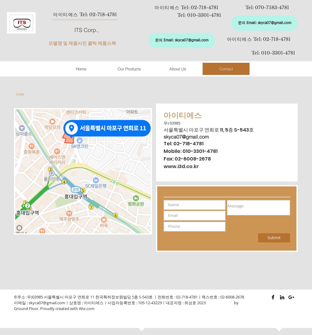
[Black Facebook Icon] (273, 297)
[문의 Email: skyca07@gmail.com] (264, 23)
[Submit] (274, 237)
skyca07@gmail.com (186, 137)
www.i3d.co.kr (181, 166)
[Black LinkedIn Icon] (282, 297)
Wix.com (86, 308)
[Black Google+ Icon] (291, 297)
